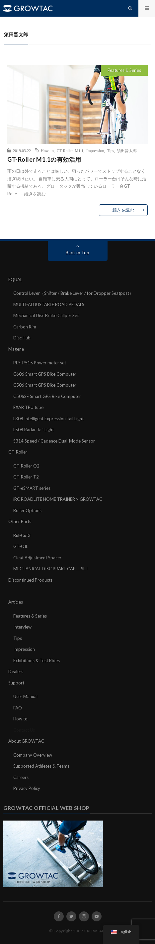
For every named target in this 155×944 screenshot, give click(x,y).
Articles (15, 602)
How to (47, 150)
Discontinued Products (30, 580)
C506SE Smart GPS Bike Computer (47, 396)
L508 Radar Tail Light (33, 429)
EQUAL (15, 279)
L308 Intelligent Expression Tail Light (48, 418)
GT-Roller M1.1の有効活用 (44, 159)
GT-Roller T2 (26, 476)
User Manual (25, 696)
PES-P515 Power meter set (39, 362)
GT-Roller (17, 452)
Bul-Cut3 (22, 535)
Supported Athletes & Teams (41, 766)
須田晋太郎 (127, 150)
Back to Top (77, 252)
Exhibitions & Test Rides (36, 660)
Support (16, 682)
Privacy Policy (26, 788)
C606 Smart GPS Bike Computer (44, 374)
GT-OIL (20, 546)
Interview (22, 627)
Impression (95, 150)
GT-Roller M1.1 (70, 150)
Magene (16, 349)
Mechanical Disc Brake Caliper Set (46, 315)
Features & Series (124, 70)
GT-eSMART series (31, 488)
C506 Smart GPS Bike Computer (44, 385)
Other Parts (19, 521)
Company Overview (32, 755)
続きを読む (35, 193)
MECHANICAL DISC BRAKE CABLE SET (51, 568)
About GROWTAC (26, 741)
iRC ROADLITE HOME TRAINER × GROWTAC (57, 499)
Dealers (15, 671)
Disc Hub (22, 337)
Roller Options (27, 510)
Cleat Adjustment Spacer (37, 557)
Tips (110, 150)
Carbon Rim (24, 326)
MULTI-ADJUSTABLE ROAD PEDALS (48, 304)
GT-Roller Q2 (26, 466)
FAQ (17, 707)
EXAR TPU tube (28, 407)
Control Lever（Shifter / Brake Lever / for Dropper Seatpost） (73, 293)
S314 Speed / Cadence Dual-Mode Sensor (54, 441)
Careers (21, 777)
